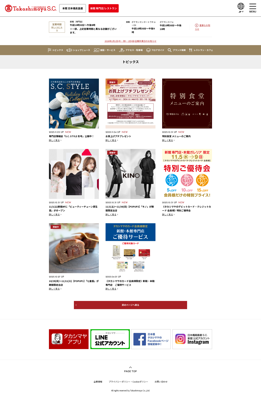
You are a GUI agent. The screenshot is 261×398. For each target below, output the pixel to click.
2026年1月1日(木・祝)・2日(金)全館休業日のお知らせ (130, 41)
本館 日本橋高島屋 (72, 8)
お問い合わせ (161, 380)
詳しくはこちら (56, 28)
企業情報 (98, 380)
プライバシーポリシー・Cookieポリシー (128, 380)
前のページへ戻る (130, 305)
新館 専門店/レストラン (103, 8)
